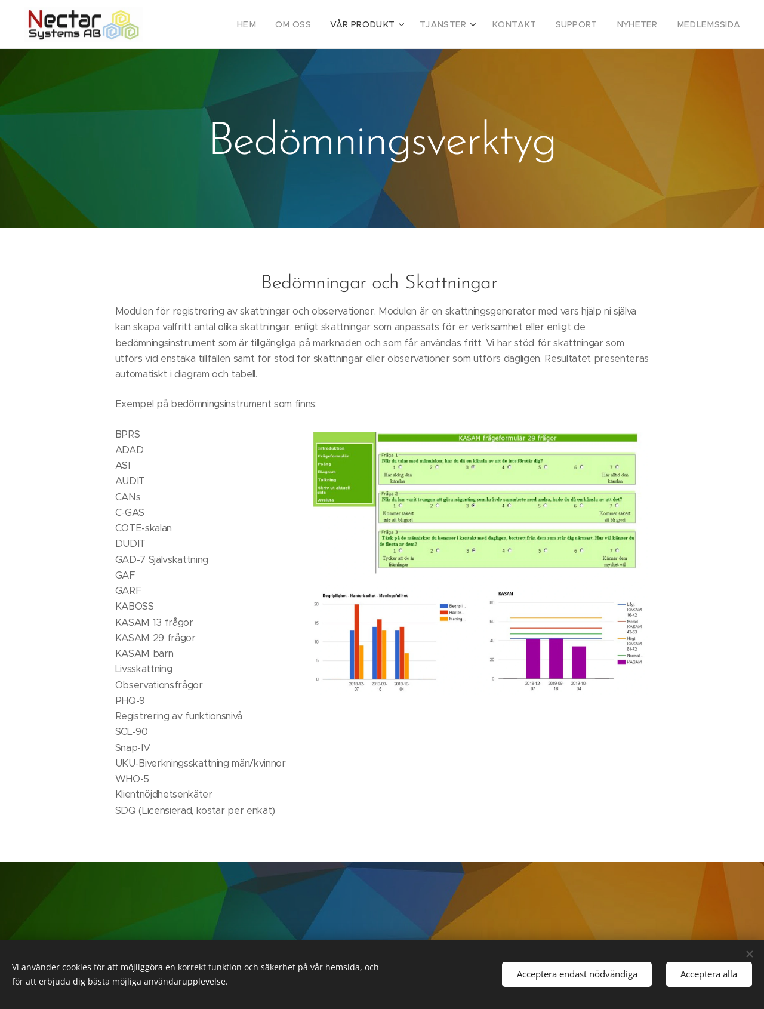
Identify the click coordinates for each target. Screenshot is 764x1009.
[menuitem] (279, 24)
